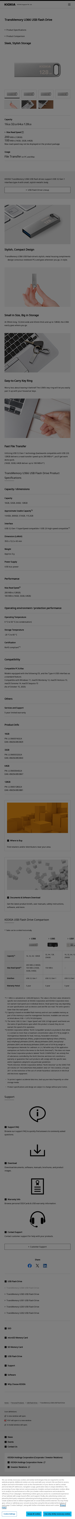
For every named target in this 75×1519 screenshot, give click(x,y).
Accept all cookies (33, 1514)
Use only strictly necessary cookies (57, 1514)
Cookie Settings (9, 1514)
